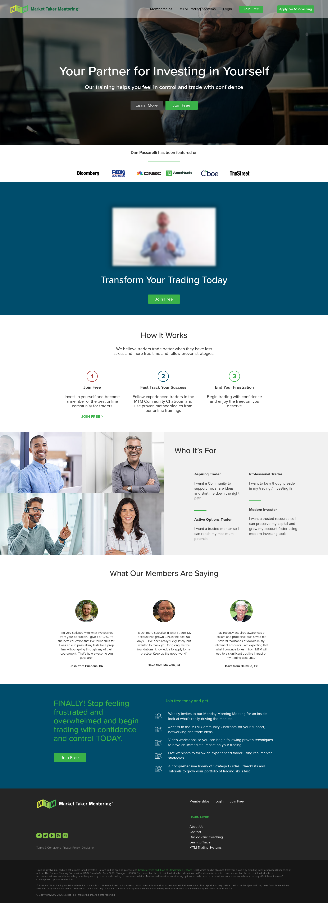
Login (227, 9)
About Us (196, 827)
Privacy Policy (71, 848)
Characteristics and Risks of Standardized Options (165, 870)
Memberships (161, 9)
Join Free (251, 9)
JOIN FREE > (92, 417)
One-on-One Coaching (206, 837)
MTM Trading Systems (197, 9)
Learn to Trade (200, 843)
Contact (195, 832)
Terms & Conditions (48, 848)
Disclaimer (88, 848)
